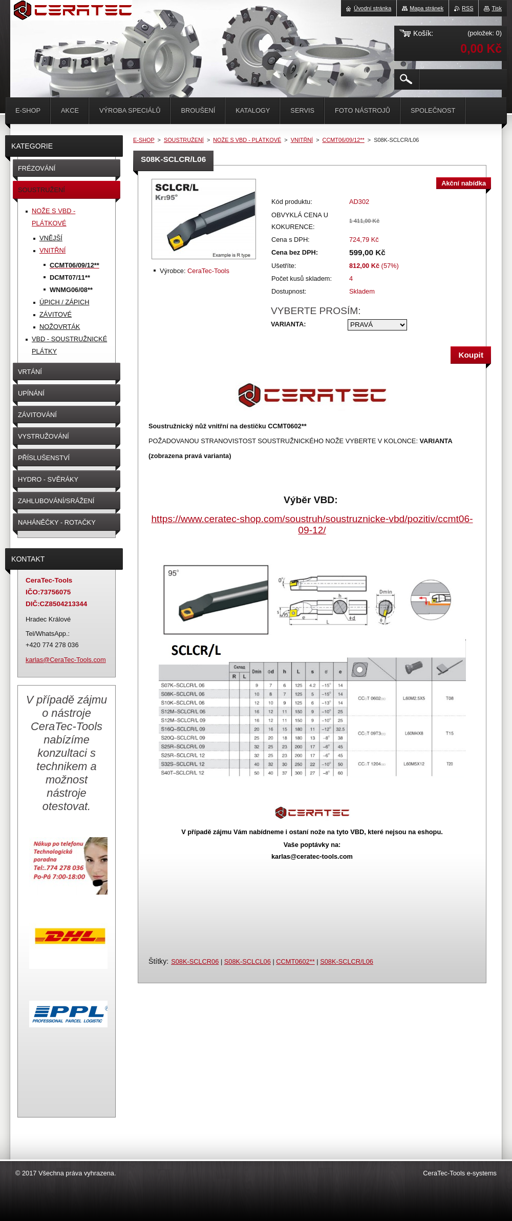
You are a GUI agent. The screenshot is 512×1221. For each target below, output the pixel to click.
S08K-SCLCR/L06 (346, 961)
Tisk (497, 8)
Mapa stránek (426, 8)
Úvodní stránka (372, 8)
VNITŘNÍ (302, 140)
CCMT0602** (295, 961)
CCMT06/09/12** (344, 140)
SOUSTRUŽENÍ (184, 140)
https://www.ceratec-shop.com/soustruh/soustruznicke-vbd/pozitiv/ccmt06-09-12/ (312, 524)
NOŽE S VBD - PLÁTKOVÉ (247, 140)
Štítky (157, 961)
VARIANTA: (288, 324)
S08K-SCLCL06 (247, 961)
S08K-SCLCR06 (195, 961)
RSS (467, 8)
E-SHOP (144, 140)
